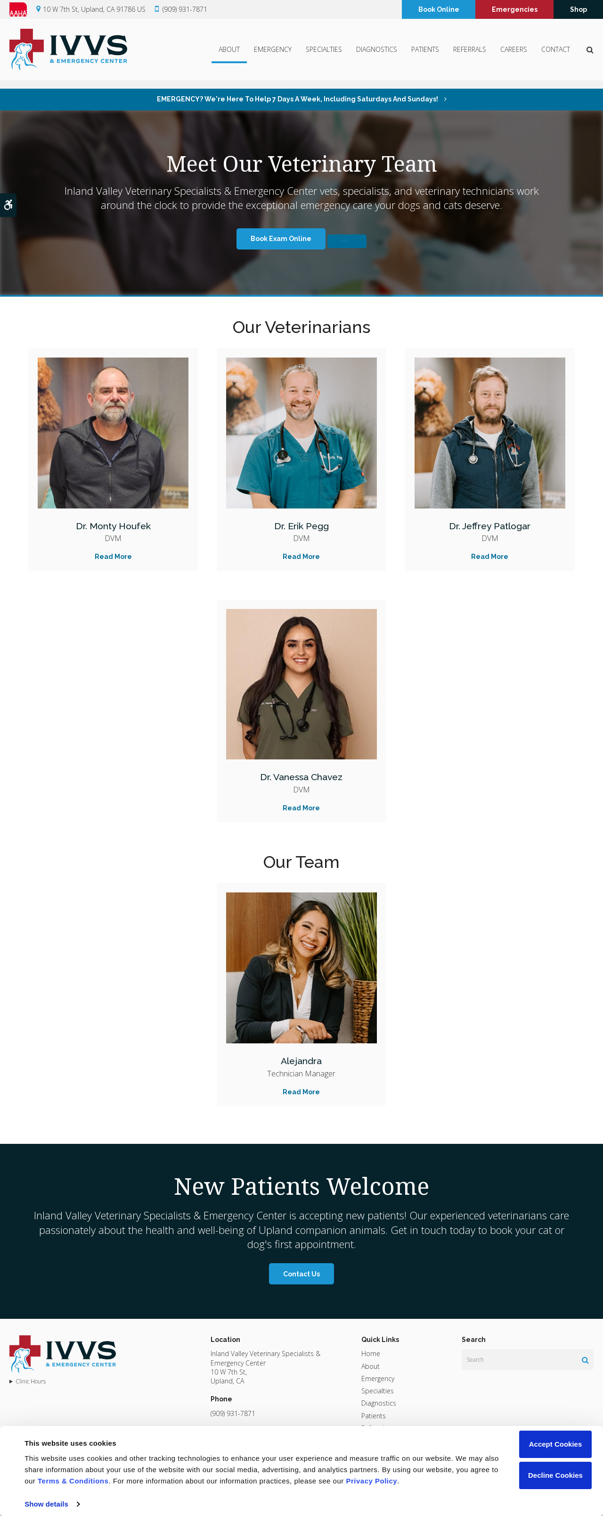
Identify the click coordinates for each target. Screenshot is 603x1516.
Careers (513, 54)
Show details (46, 1504)
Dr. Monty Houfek (113, 525)
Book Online (438, 11)
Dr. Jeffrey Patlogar (490, 525)
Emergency (273, 54)
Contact (555, 54)
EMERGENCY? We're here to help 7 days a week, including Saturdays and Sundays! (298, 99)
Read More (113, 556)
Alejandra (301, 1060)
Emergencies (515, 11)
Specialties (324, 54)
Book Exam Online (250, 238)
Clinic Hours (31, 1381)
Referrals (469, 54)
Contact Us (301, 1274)
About (229, 54)
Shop (578, 11)
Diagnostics (376, 54)
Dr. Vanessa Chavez (301, 776)
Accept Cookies (555, 1444)
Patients (425, 54)
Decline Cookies (555, 1475)
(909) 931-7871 (185, 10)
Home (370, 1353)
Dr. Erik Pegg (301, 525)
